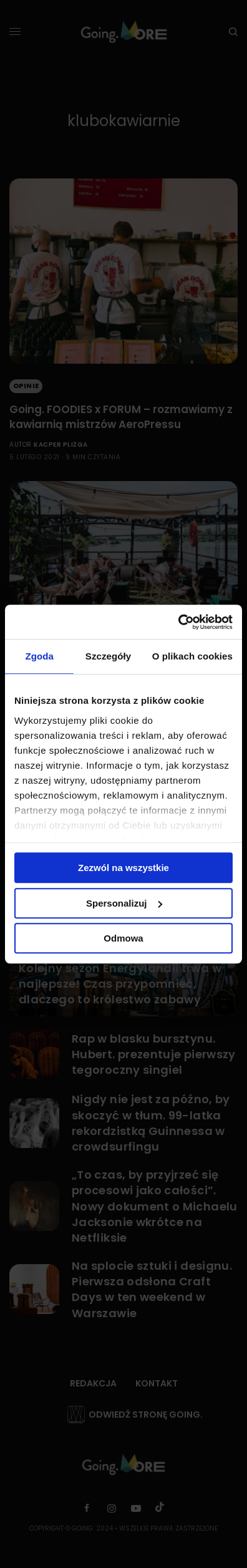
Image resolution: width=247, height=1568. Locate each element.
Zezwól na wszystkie (123, 867)
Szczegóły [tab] (108, 656)
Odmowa (123, 938)
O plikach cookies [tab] (192, 656)
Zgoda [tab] (39, 656)
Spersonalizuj (124, 903)
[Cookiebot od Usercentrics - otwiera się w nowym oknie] (178, 622)
